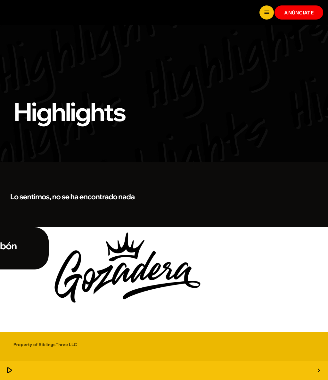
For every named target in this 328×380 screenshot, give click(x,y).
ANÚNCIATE (299, 13)
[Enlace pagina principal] (29, 12)
